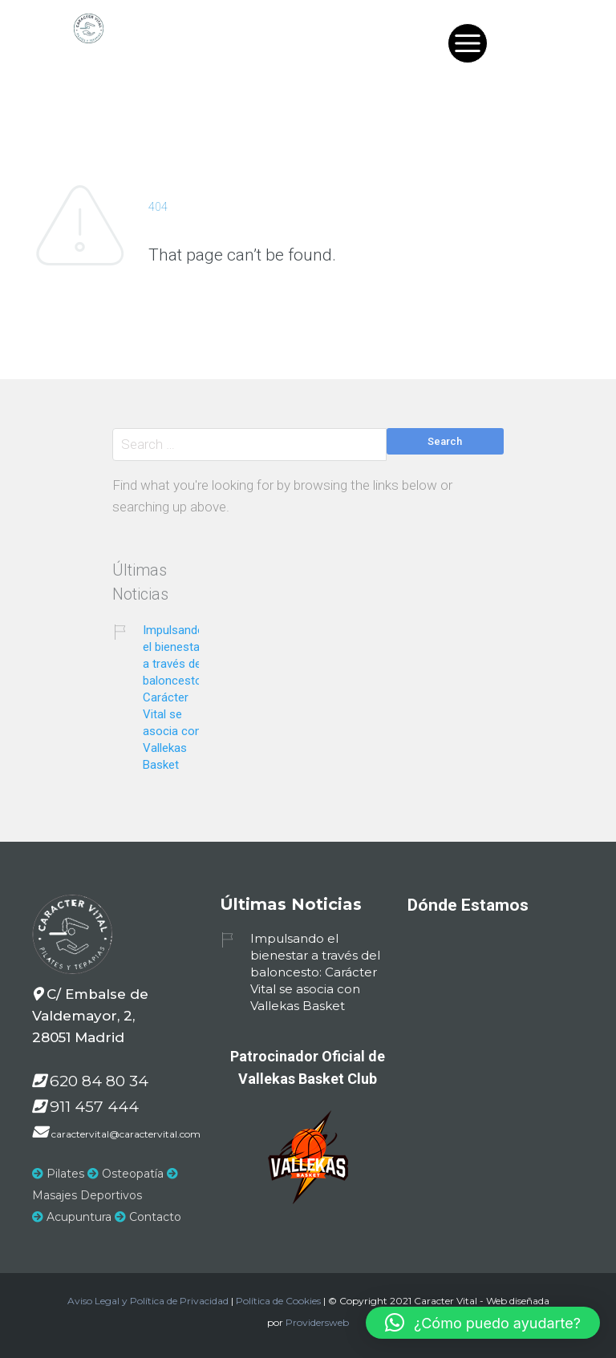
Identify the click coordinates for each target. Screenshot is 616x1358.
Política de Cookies (278, 1301)
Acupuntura (71, 1217)
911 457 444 (94, 1106)
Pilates (58, 1173)
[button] (483, 1323)
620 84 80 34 (99, 1081)
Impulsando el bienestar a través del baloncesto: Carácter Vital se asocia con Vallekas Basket (174, 697)
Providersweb (317, 1322)
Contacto (148, 1217)
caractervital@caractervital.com (126, 1134)
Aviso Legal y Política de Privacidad (148, 1301)
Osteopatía (125, 1173)
